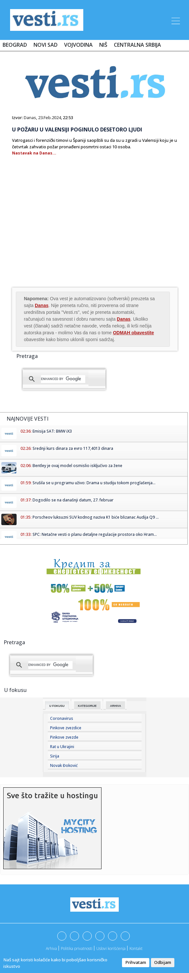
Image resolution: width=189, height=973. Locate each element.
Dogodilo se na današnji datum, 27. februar (73, 500)
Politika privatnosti (76, 948)
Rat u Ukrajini (62, 746)
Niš (103, 44)
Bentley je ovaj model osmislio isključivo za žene (77, 465)
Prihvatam (135, 962)
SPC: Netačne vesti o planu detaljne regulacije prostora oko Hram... (95, 534)
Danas (30, 117)
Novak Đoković (64, 765)
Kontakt (135, 948)
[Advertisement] (66, 234)
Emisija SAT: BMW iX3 (52, 431)
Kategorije (87, 706)
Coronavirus (61, 718)
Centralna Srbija (137, 44)
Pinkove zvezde (64, 737)
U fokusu (57, 706)
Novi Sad (46, 44)
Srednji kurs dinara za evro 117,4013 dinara (73, 448)
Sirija (54, 756)
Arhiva (115, 706)
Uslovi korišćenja (111, 948)
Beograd (15, 44)
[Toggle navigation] (175, 20)
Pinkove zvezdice (65, 728)
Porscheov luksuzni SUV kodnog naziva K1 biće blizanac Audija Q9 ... (96, 517)
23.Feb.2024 (49, 117)
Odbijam (162, 962)
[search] (63, 379)
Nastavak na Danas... (34, 153)
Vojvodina (78, 44)
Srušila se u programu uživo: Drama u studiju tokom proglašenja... (94, 483)
